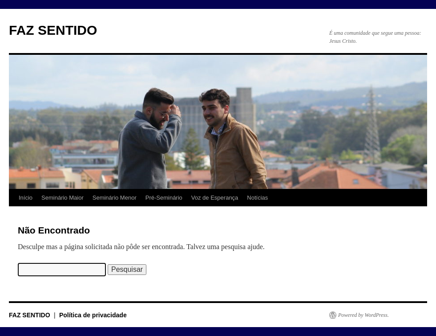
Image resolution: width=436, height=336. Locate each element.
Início (25, 197)
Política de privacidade (93, 315)
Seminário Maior (62, 197)
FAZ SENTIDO (53, 30)
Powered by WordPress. (363, 315)
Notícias (257, 197)
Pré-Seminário (163, 197)
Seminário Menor (115, 197)
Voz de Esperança (214, 197)
